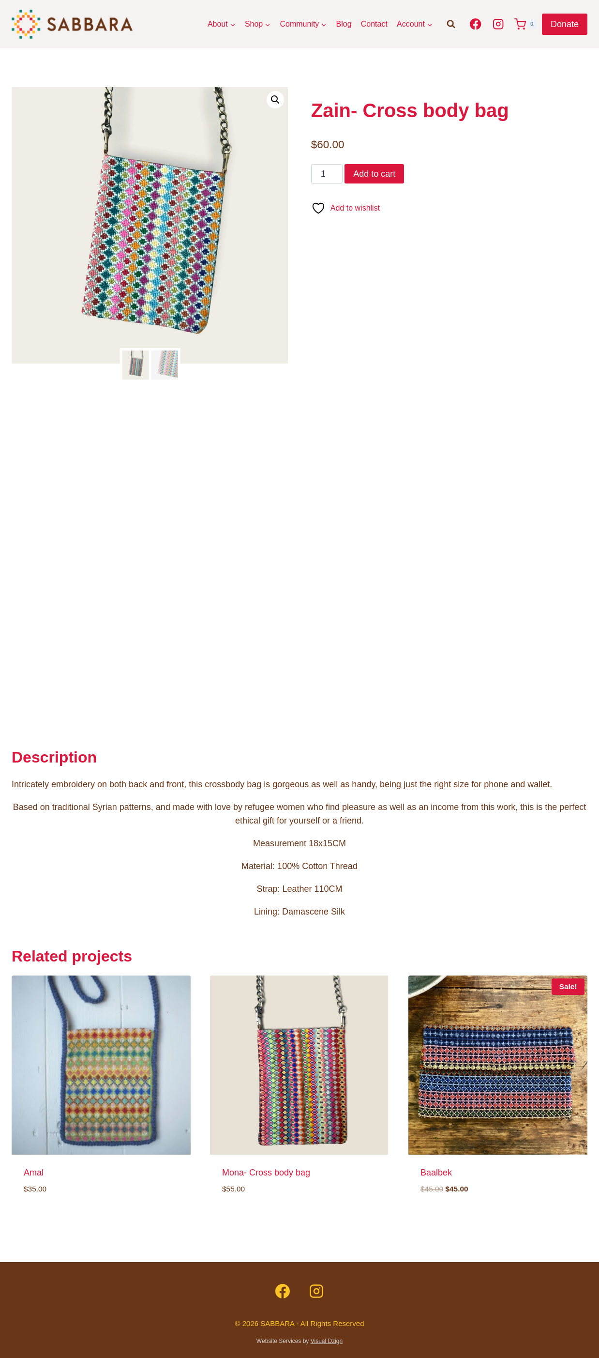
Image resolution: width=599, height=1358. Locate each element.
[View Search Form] (451, 24)
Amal (34, 1172)
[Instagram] (498, 24)
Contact (374, 24)
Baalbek (436, 1172)
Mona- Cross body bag (266, 1172)
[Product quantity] (327, 173)
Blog (344, 24)
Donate (565, 24)
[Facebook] (475, 24)
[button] (275, 99)
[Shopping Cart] (525, 24)
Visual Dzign (327, 1341)
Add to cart (374, 174)
